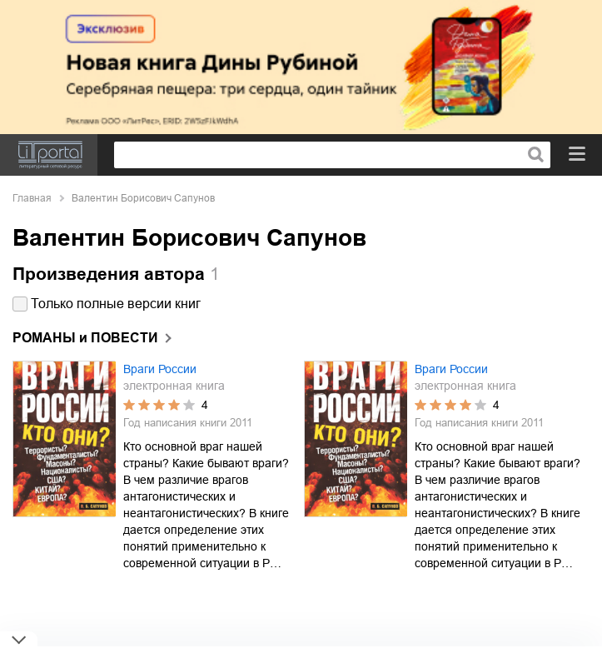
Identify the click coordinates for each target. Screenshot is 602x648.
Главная (32, 198)
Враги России (160, 369)
